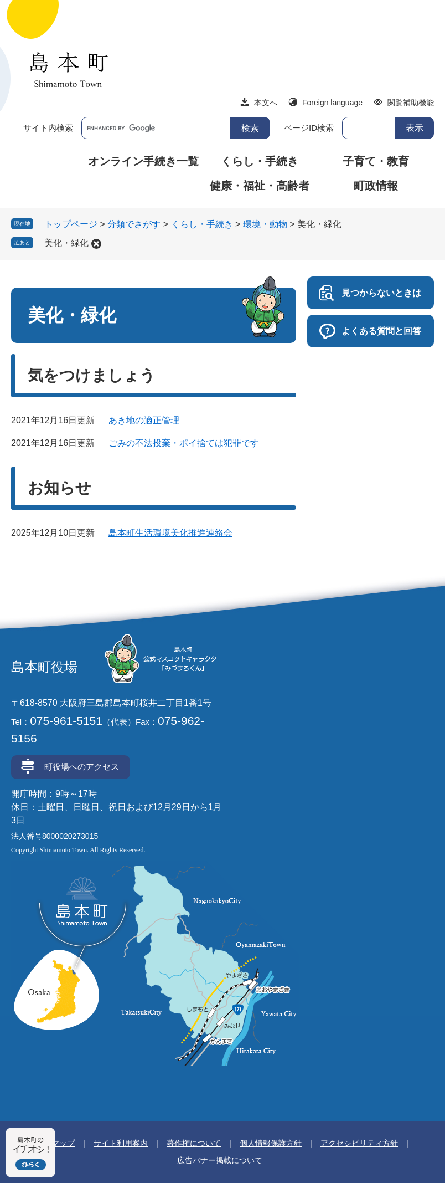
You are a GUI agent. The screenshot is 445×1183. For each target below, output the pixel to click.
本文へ (265, 102)
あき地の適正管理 (143, 420)
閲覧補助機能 (410, 102)
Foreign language (332, 102)
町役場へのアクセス (81, 766)
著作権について (194, 1143)
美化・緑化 (66, 243)
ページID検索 (309, 127)
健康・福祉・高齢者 (259, 186)
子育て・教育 (376, 161)
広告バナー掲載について (219, 1160)
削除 (96, 244)
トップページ (70, 224)
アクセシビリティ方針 (359, 1143)
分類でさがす (134, 224)
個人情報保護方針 (271, 1143)
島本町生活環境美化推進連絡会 (170, 532)
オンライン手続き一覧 (143, 161)
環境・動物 (265, 224)
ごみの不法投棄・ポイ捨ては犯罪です (183, 443)
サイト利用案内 (121, 1143)
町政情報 (376, 186)
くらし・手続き (259, 161)
